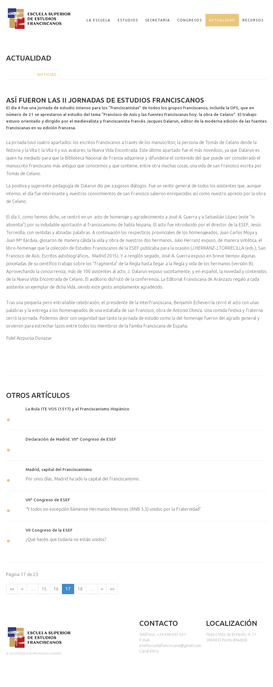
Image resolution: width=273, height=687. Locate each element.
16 (56, 588)
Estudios (128, 20)
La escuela (99, 20)
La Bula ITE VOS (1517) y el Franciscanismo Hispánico (77, 408)
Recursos (253, 20)
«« (12, 588)
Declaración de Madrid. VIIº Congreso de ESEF (71, 439)
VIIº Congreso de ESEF (48, 499)
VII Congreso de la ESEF (49, 530)
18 (79, 588)
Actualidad (222, 20)
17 (68, 588)
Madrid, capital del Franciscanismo (59, 469)
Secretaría (157, 20)
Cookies (55, 653)
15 (44, 588)
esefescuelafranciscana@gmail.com (170, 645)
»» (112, 588)
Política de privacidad (32, 653)
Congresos (189, 20)
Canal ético (149, 651)
